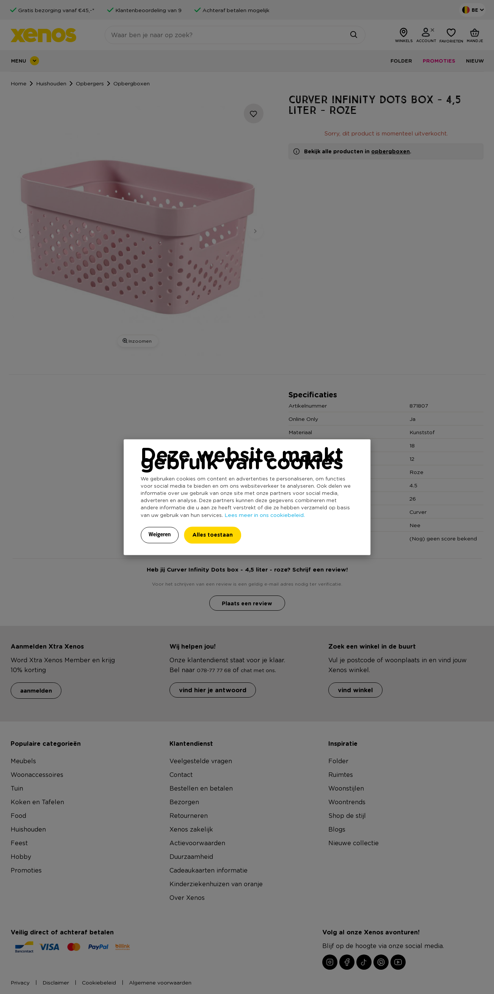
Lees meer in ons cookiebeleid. (264, 514)
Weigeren (160, 534)
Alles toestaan (212, 534)
